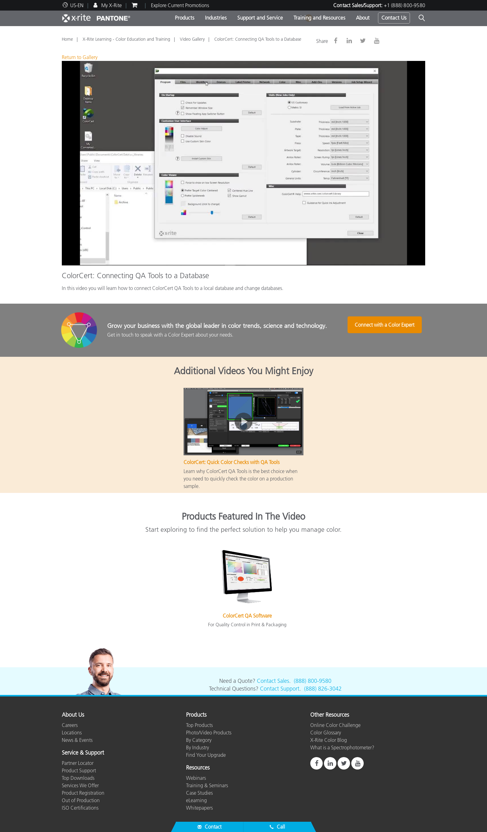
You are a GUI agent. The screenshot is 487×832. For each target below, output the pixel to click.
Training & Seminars (207, 785)
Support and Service (260, 18)
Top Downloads (78, 778)
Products (184, 18)
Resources (198, 768)
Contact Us (394, 18)
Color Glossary (325, 732)
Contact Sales (273, 681)
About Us (73, 715)
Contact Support (279, 688)
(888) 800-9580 (312, 681)
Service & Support (83, 753)
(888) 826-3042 (323, 688)
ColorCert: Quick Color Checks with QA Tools (232, 462)
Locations (72, 732)
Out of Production (81, 800)
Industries (216, 18)
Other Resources (329, 715)
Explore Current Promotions (180, 5)
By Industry (197, 747)
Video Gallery (192, 39)
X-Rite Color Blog (328, 740)
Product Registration (83, 793)
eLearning (196, 800)
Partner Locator (77, 763)
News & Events (77, 740)
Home (67, 39)
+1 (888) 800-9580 (404, 5)
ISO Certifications (80, 808)
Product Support (79, 770)
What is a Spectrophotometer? (342, 747)
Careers (70, 725)
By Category (199, 740)
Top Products (199, 725)
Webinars (196, 778)
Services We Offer (80, 785)
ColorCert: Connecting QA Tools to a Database (257, 39)
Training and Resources (319, 18)
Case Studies (199, 793)
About (363, 18)
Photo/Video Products (208, 732)
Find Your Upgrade (206, 755)
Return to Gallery (80, 57)
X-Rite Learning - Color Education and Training (126, 39)
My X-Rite (111, 5)
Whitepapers (199, 808)
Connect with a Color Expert (387, 331)
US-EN (77, 5)
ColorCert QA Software (247, 616)
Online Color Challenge (335, 725)
